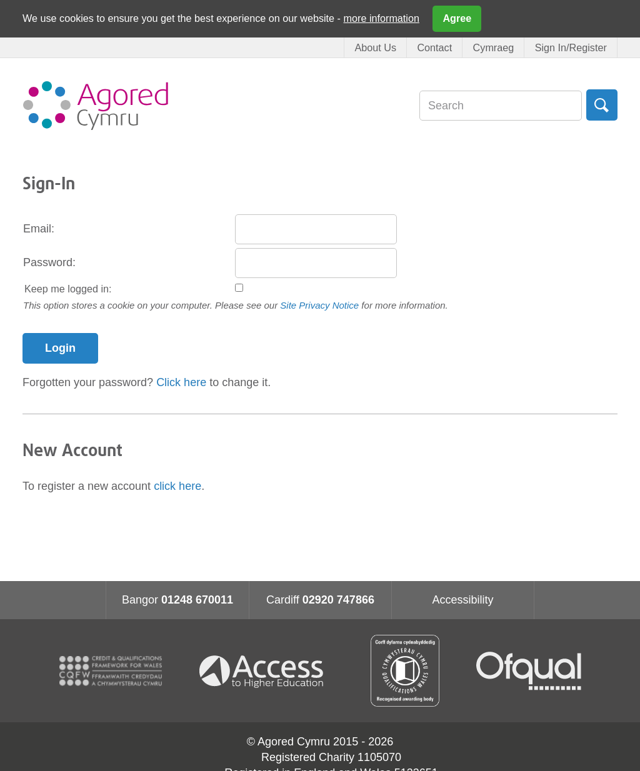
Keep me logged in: (68, 288)
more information (381, 18)
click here (177, 486)
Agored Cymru (95, 105)
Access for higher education (266, 670)
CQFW (110, 671)
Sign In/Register (571, 47)
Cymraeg (493, 47)
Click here (181, 382)
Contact (434, 47)
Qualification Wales (405, 671)
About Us (375, 47)
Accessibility (462, 600)
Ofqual (528, 671)
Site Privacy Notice (319, 305)
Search (602, 105)
